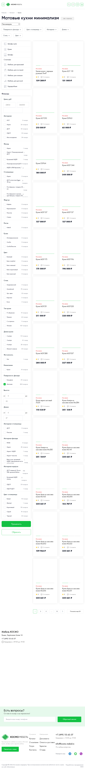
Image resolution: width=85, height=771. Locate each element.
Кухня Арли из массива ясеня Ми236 (44, 589)
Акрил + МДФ (11, 451)
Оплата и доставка (47, 742)
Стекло (9, 217)
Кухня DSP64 (41, 163)
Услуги (31, 746)
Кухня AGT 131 (68, 71)
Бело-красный (11, 274)
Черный (9, 516)
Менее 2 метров (12, 349)
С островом (10, 321)
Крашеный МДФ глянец (12, 478)
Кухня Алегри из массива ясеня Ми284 (70, 401)
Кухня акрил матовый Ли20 (44, 401)
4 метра (9, 344)
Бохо (8, 302)
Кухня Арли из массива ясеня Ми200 (71, 495)
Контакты (32, 750)
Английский (10, 289)
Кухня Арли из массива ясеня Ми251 (71, 589)
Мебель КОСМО (10, 631)
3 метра (9, 340)
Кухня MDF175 (41, 259)
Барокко (9, 298)
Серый (9, 512)
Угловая (9, 326)
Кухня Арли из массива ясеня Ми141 (71, 448)
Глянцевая (10, 380)
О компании (33, 742)
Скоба (9, 242)
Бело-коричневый (12, 270)
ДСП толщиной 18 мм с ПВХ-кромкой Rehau (14, 471)
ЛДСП (9, 133)
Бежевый (9, 257)
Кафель (9, 204)
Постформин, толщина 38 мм (15, 188)
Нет (8, 359)
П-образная (10, 313)
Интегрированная (12, 238)
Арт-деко (10, 293)
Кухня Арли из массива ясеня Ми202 (44, 542)
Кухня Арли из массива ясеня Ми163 (44, 495)
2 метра (9, 336)
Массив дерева (12, 137)
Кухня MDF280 (42, 353)
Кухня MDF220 (68, 306)
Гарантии (43, 746)
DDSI (81, 767)
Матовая (9, 384)
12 (57, 611)
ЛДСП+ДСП (10, 489)
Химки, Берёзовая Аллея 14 (12, 635)
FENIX (8, 443)
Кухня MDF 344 (68, 165)
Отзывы (42, 750)
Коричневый (10, 507)
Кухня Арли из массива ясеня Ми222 (71, 542)
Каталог (32, 738)
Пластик (9, 213)
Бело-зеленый (11, 265)
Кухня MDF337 (68, 353)
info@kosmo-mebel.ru (65, 743)
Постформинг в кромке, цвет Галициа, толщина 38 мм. (15, 195)
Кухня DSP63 (67, 118)
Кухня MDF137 (41, 212)
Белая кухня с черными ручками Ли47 (44, 72)
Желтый (9, 503)
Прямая (9, 317)
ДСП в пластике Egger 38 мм (13, 181)
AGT (8, 120)
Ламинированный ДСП (14, 164)
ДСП (8, 129)
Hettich (9, 227)
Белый (9, 499)
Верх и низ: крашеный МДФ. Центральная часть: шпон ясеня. (15, 461)
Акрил (9, 124)
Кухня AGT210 (41, 118)
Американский (11, 285)
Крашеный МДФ (12, 159)
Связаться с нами (10, 749)
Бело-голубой (11, 261)
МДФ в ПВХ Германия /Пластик (14, 168)
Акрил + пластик (12, 456)
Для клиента (44, 738)
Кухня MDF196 (68, 259)
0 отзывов (45, 77)
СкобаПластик (11, 246)
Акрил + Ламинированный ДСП (15, 153)
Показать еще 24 (75, 611)
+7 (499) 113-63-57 (9, 638)
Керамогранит (11, 209)
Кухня (8, 369)
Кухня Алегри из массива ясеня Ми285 (44, 448)
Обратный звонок (69, 719)
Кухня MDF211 (41, 306)
